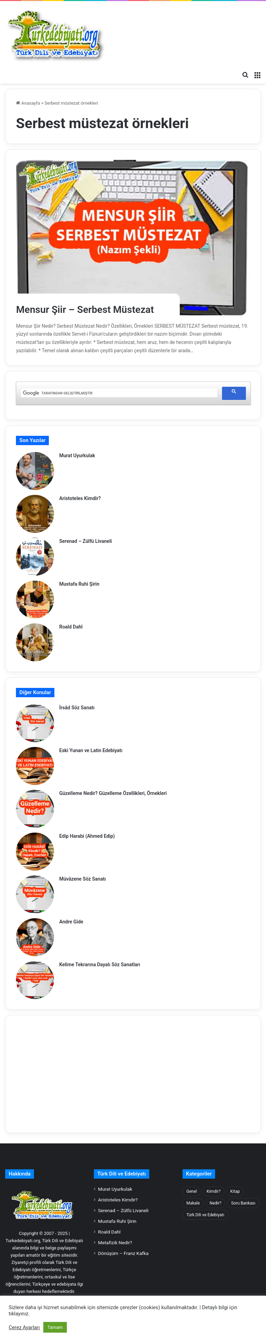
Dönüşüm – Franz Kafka (123, 1253)
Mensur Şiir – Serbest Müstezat (90, 309)
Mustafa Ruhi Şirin (79, 584)
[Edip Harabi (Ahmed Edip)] (35, 852)
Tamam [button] (55, 1327)
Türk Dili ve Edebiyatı (121, 1174)
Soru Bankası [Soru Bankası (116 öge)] (243, 1203)
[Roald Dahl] (35, 642)
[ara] (118, 393)
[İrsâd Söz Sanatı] (35, 723)
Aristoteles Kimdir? (80, 498)
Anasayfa (28, 103)
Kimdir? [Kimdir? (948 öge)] (213, 1191)
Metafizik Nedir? (115, 1242)
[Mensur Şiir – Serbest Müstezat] (133, 237)
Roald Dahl (70, 627)
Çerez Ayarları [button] (24, 1327)
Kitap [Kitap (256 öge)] (235, 1191)
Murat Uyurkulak (77, 455)
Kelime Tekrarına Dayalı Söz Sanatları (99, 964)
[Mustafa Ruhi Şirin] (35, 599)
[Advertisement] (133, 1074)
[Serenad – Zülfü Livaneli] (35, 557)
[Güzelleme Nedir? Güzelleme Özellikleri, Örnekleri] (35, 809)
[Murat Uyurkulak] (35, 471)
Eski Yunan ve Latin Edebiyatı (91, 750)
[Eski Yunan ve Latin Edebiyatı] (35, 766)
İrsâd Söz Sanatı (77, 707)
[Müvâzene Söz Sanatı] (35, 894)
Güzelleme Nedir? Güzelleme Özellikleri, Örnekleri (113, 793)
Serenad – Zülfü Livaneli (85, 541)
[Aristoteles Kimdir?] (35, 514)
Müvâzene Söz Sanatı (82, 879)
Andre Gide (71, 921)
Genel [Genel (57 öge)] (191, 1191)
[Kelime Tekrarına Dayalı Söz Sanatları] (35, 980)
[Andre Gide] (35, 937)
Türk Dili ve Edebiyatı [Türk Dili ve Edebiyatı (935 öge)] (205, 1214)
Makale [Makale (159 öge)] (193, 1203)
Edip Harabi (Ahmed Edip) (87, 836)
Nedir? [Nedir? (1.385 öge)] (215, 1203)
